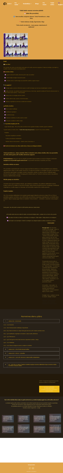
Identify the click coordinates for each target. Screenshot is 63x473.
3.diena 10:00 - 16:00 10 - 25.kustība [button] (16, 353)
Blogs (37, 3)
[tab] (31, 321)
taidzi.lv (9, 3)
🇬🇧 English (60, 3)
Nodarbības (26, 3)
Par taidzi (16, 3)
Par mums (44, 3)
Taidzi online (52, 3)
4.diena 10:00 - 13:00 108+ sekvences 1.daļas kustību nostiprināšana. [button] (24, 357)
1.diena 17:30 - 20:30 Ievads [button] (14, 321)
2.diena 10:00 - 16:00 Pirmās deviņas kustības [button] (18, 349)
